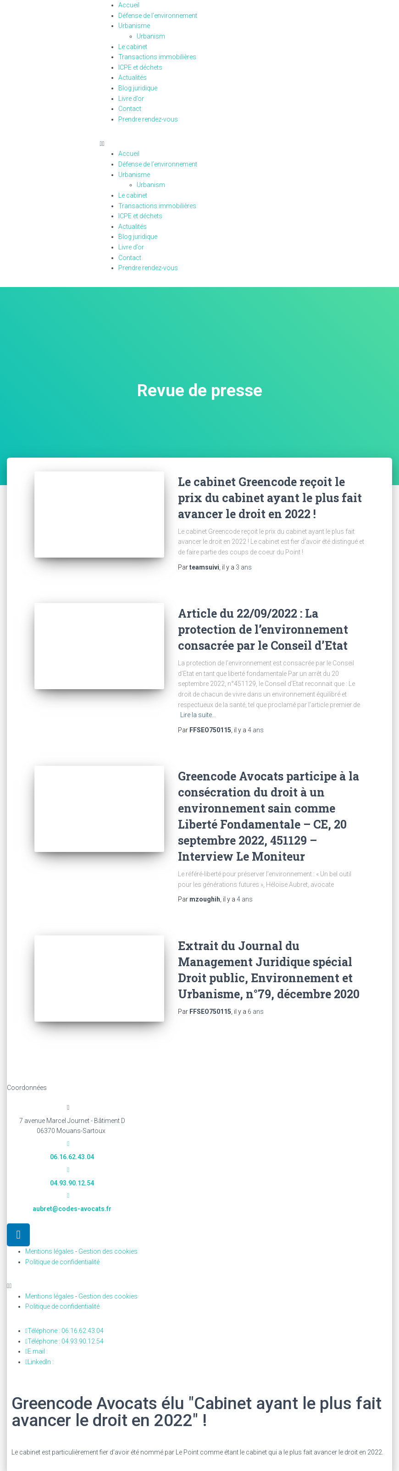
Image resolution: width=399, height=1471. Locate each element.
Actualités (132, 77)
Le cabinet (132, 46)
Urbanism (156, 36)
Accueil (128, 5)
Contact (129, 108)
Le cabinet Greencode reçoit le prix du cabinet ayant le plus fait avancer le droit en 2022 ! (270, 497)
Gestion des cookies (108, 1251)
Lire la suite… (198, 715)
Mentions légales (49, 1251)
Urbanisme (134, 25)
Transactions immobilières (157, 57)
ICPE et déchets (140, 67)
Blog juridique (137, 88)
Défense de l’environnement (157, 15)
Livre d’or (131, 98)
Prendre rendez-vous (148, 119)
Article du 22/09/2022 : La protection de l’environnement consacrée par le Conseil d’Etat (263, 629)
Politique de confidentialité (62, 1262)
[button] (199, 143)
